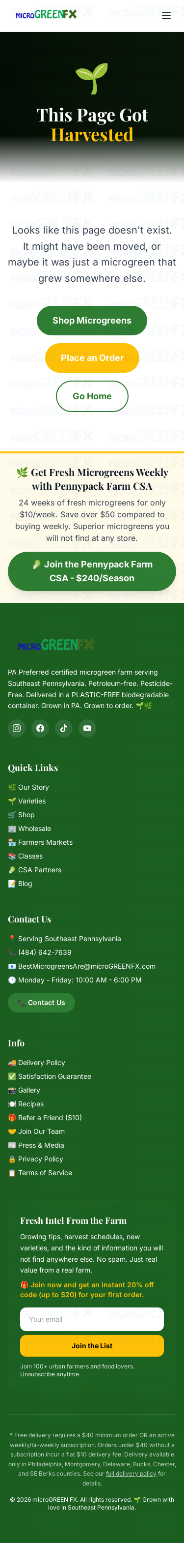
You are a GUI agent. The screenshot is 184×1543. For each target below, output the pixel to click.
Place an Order (92, 358)
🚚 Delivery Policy (36, 1062)
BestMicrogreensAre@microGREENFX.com (87, 966)
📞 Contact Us (41, 1002)
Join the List (92, 1345)
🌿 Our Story (28, 787)
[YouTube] (87, 728)
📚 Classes (25, 856)
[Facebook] (40, 728)
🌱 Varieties (27, 801)
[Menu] (166, 16)
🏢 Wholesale (29, 828)
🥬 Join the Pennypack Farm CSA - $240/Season (92, 571)
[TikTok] (64, 728)
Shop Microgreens (92, 320)
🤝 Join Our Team (36, 1131)
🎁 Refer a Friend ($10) (45, 1117)
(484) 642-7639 (45, 952)
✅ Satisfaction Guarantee (49, 1076)
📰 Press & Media (36, 1145)
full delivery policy (131, 1473)
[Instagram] (17, 728)
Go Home (92, 396)
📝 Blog (20, 883)
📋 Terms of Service (40, 1172)
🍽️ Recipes (26, 1103)
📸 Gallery (24, 1090)
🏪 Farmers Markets (40, 842)
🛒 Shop (21, 814)
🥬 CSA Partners (34, 869)
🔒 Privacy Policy (35, 1159)
